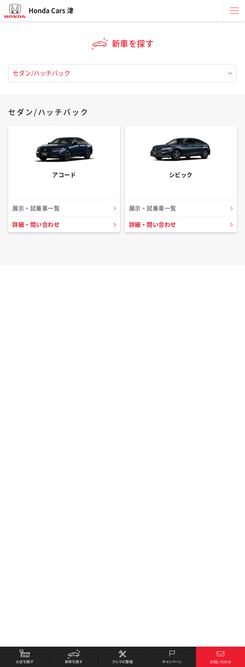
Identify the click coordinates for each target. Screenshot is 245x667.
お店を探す (24, 657)
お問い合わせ (220, 657)
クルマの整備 (122, 657)
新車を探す (73, 657)
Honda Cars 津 (51, 10)
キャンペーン (171, 657)
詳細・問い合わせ (36, 224)
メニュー (234, 10)
